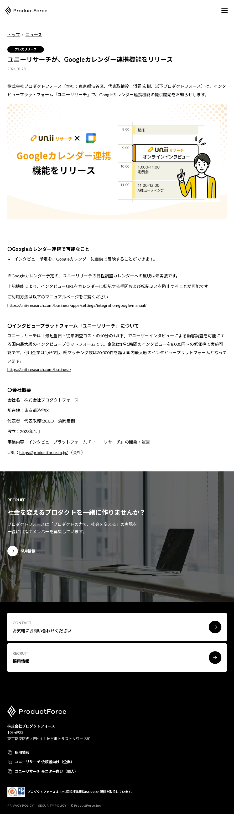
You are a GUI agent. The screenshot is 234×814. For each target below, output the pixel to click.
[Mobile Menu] (224, 10)
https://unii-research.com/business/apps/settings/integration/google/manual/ (77, 305)
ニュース (33, 34)
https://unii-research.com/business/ (39, 369)
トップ (13, 34)
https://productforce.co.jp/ (43, 452)
